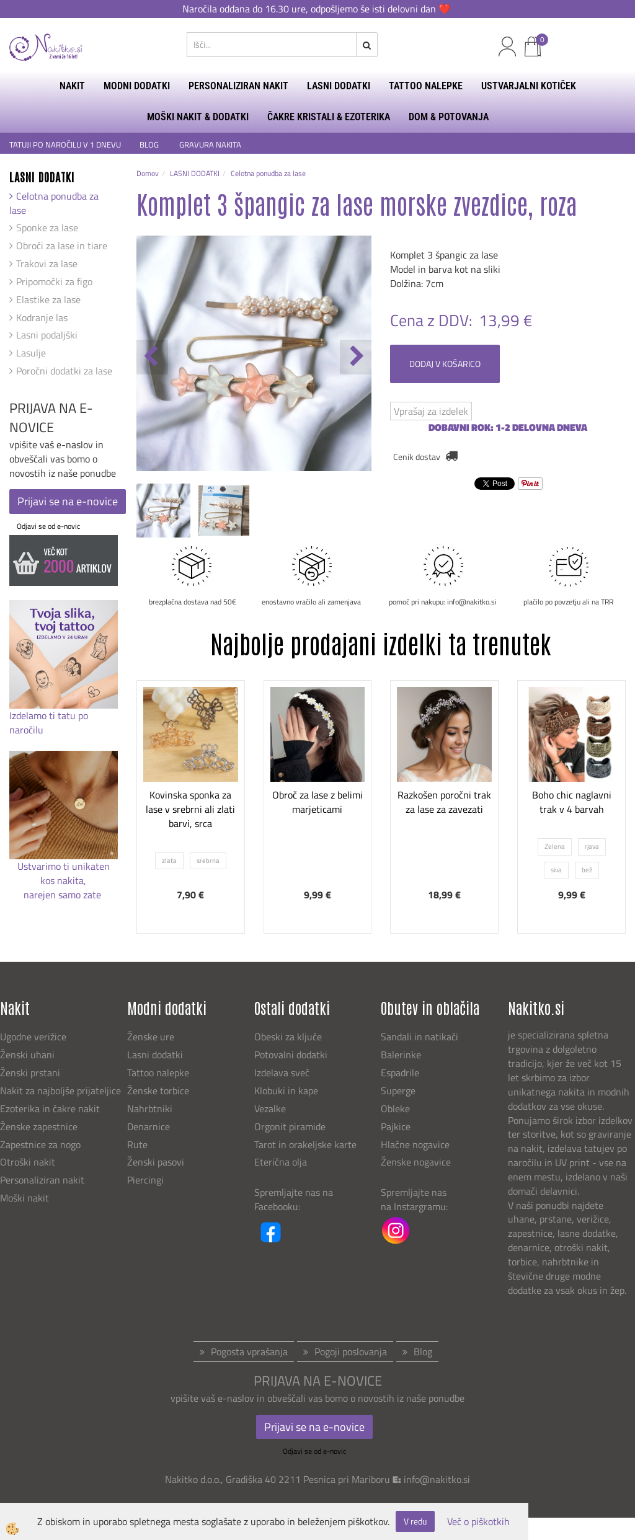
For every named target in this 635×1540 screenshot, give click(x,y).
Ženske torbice (158, 1090)
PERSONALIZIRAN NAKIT (238, 86)
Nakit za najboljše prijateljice (60, 1090)
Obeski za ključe (288, 1036)
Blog (423, 1351)
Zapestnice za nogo (41, 1144)
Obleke (395, 1108)
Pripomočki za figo (54, 281)
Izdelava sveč (281, 1072)
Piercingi (145, 1179)
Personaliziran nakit (42, 1179)
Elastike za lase (48, 299)
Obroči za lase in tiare (61, 245)
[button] (355, 357)
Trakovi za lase (47, 263)
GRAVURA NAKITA (210, 145)
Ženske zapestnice (40, 1126)
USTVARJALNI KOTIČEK (528, 86)
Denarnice (148, 1126)
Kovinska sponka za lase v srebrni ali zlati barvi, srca (190, 809)
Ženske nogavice (416, 1161)
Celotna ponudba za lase (54, 203)
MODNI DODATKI (137, 86)
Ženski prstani (31, 1072)
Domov (147, 173)
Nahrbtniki (149, 1108)
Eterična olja (280, 1161)
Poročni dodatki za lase (64, 370)
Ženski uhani (28, 1054)
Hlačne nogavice (415, 1144)
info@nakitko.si (437, 1479)
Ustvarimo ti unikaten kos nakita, (63, 873)
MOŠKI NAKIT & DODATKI (198, 117)
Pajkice (396, 1126)
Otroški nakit (27, 1161)
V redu (415, 1521)
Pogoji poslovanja (350, 1351)
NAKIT (72, 86)
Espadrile (400, 1072)
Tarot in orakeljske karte (305, 1144)
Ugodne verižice (33, 1036)
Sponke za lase (47, 227)
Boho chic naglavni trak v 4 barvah (571, 801)
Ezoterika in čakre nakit (51, 1108)
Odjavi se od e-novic (48, 526)
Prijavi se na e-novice (67, 501)
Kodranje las (42, 317)
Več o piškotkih (478, 1522)
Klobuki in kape (286, 1090)
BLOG (150, 145)
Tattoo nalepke (158, 1072)
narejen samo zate (64, 894)
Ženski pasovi (157, 1161)
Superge (398, 1090)
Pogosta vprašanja (249, 1351)
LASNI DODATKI (338, 86)
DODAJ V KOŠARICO (445, 363)
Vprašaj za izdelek (431, 411)
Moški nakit (25, 1197)
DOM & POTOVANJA (449, 117)
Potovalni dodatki (290, 1054)
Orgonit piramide (290, 1126)
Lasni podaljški (47, 334)
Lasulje (31, 352)
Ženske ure (152, 1036)
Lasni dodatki (155, 1054)
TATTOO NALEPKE (426, 86)
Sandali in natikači (421, 1036)
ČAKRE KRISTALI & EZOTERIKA (328, 117)
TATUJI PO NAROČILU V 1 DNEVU (65, 145)
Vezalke (270, 1108)
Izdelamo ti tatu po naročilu (48, 722)
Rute (137, 1144)
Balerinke (401, 1054)
